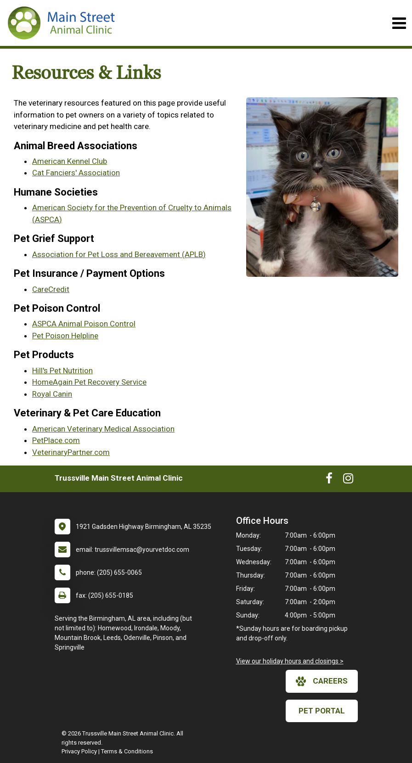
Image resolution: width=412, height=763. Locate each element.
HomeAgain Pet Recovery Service (89, 382)
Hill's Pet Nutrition (62, 370)
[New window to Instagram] (348, 480)
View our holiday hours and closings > (290, 661)
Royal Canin (52, 393)
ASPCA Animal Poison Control (83, 323)
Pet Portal (322, 710)
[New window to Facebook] (329, 480)
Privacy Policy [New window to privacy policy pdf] (79, 751)
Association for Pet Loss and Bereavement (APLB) (119, 254)
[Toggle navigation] (399, 23)
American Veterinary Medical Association (103, 428)
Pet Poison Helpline (65, 335)
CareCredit (50, 289)
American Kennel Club (69, 161)
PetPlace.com (56, 440)
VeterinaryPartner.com (71, 452)
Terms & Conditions (127, 751)
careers (322, 681)
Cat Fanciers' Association (76, 172)
